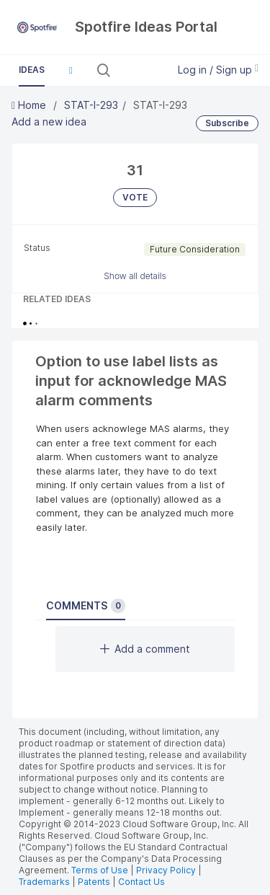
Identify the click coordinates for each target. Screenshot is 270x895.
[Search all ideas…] (138, 70)
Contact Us (141, 881)
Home (30, 105)
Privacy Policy (166, 870)
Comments (85, 606)
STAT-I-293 (91, 105)
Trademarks (45, 881)
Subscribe (227, 123)
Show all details (135, 275)
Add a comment (145, 649)
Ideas (32, 69)
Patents (94, 881)
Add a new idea (49, 121)
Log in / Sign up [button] (218, 69)
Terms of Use (99, 870)
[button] (70, 70)
